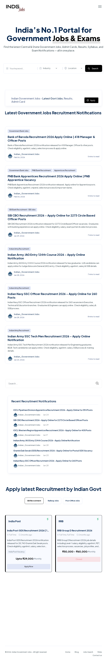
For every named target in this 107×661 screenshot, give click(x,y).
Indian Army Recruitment (19, 249)
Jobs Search (88, 652)
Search (95, 68)
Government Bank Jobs (18, 131)
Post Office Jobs (72, 501)
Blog (77, 652)
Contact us (97, 655)
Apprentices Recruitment (64, 170)
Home (67, 652)
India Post (14, 521)
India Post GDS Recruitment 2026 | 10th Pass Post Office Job (41, 530)
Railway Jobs (53, 501)
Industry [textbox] (47, 68)
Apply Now (28, 566)
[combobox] (49, 68)
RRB (61, 521)
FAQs (100, 652)
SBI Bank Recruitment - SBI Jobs (22, 210)
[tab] (34, 501)
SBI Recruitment (34, 501)
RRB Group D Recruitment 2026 (74, 530)
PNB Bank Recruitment (41, 170)
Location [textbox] (72, 68)
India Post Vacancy (16, 552)
